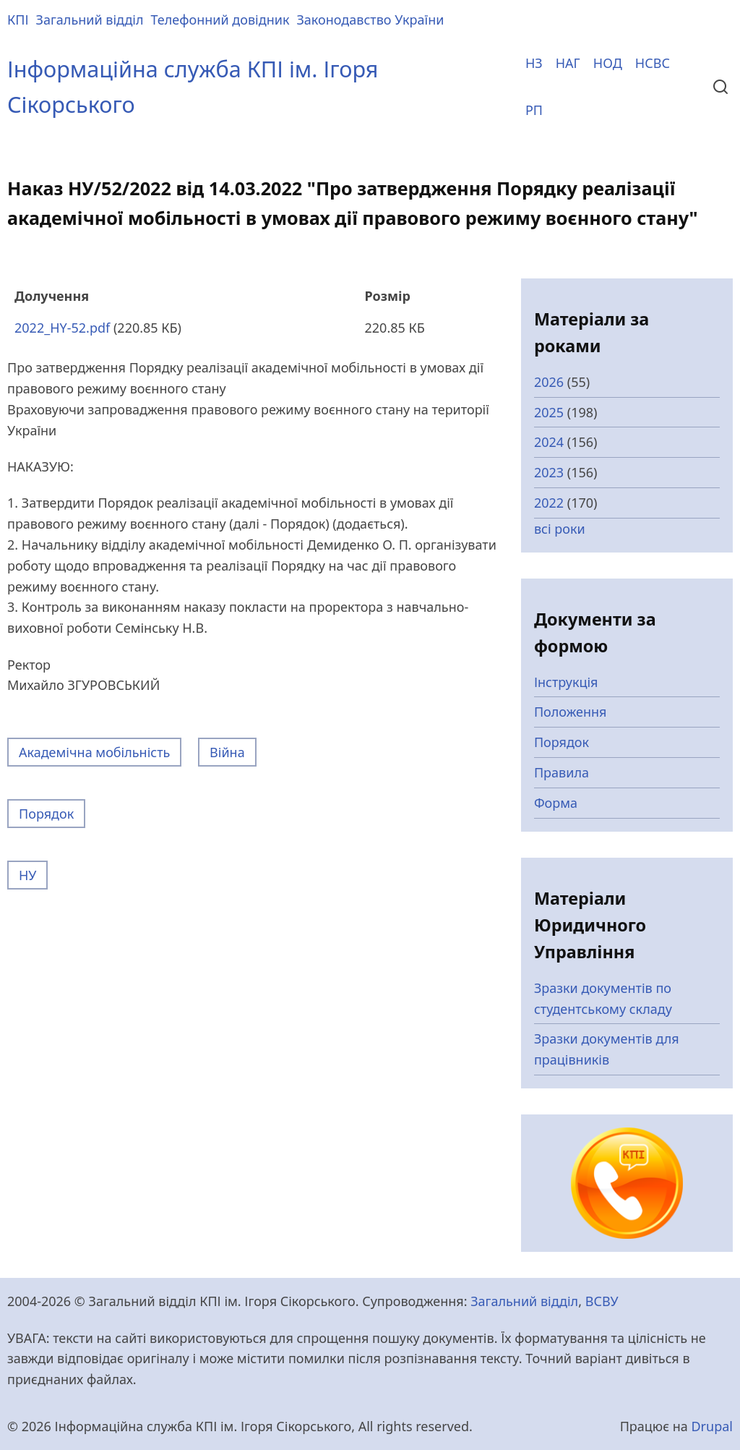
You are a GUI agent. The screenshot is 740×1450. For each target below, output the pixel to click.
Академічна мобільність (94, 752)
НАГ (568, 63)
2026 (549, 382)
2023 (549, 472)
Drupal (712, 1426)
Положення (570, 711)
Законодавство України (370, 19)
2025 (549, 412)
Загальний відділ (90, 19)
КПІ (18, 19)
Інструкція (566, 682)
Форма (555, 802)
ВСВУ (602, 1301)
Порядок (46, 813)
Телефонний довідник (220, 19)
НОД (607, 63)
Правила (561, 772)
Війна (227, 752)
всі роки (559, 528)
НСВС (652, 63)
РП (534, 110)
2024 (549, 442)
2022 (549, 502)
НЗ (534, 63)
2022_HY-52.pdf (62, 327)
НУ (27, 875)
